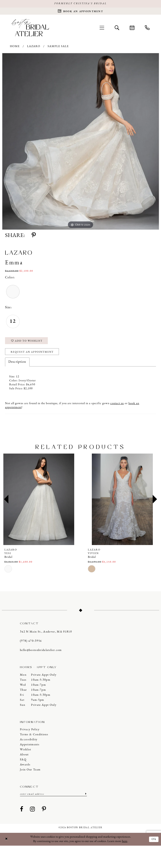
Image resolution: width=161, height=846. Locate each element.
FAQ (23, 760)
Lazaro (33, 46)
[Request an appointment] (80, 11)
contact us (117, 403)
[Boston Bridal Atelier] (30, 27)
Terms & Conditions (34, 735)
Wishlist (25, 750)
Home (15, 46)
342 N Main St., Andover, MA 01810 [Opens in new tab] (46, 632)
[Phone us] (147, 27)
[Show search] (117, 27)
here (124, 841)
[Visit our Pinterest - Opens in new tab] (44, 810)
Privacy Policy (30, 730)
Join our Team (30, 770)
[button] (101, 27)
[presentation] (39, 500)
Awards (25, 765)
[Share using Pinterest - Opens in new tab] (34, 236)
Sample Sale (58, 46)
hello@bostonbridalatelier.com (41, 650)
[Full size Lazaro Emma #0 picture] (80, 141)
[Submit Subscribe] (85, 794)
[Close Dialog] (6, 839)
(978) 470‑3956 (31, 641)
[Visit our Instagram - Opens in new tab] (32, 810)
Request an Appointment (33, 352)
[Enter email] (53, 794)
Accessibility (28, 740)
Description (17, 362)
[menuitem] (101, 27)
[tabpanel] (80, 141)
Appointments (29, 745)
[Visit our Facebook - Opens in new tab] (21, 810)
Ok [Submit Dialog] (154, 839)
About (24, 755)
